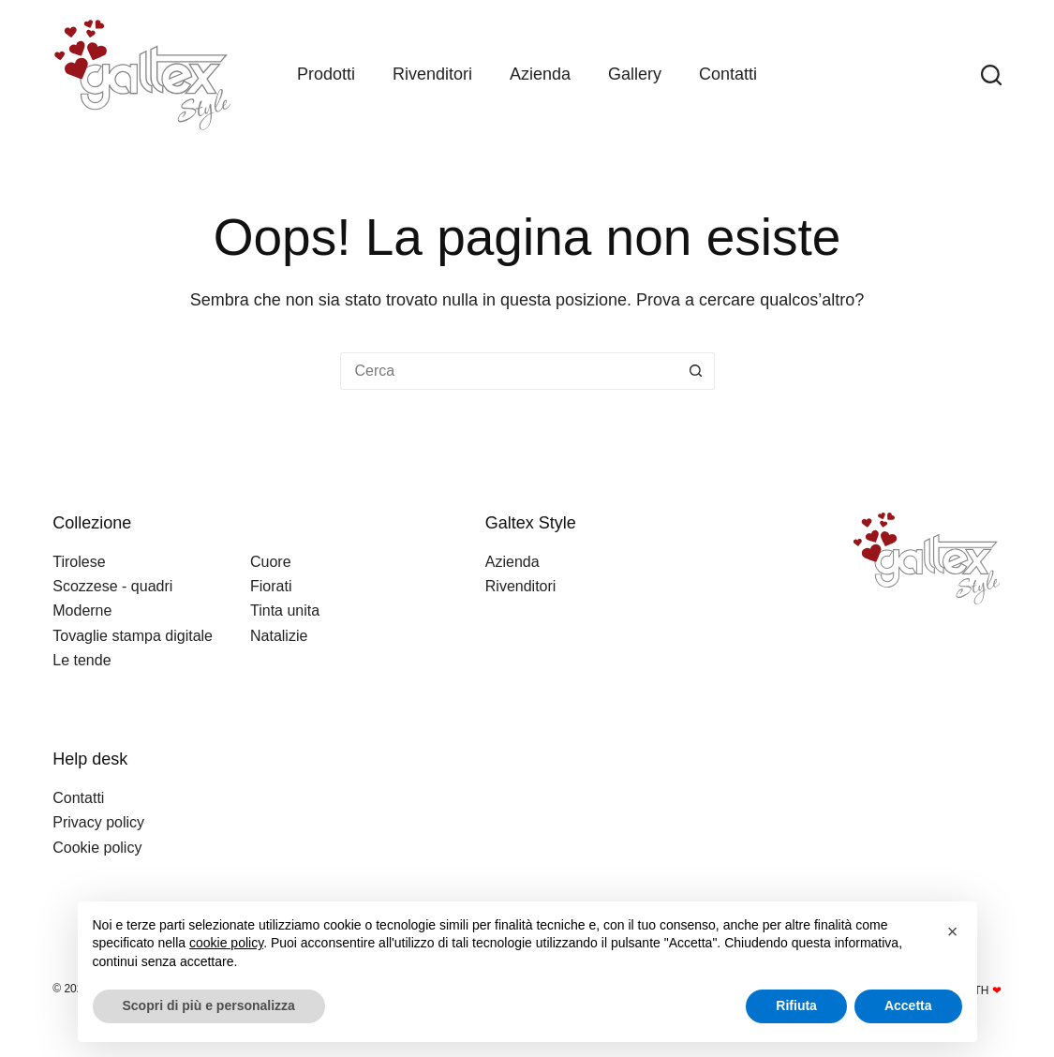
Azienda (540, 74)
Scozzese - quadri (112, 586)
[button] (953, 931)
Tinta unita (284, 610)
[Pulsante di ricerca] (696, 371)
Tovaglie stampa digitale (132, 636)
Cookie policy (96, 848)
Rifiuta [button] (796, 1005)
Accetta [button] (908, 1005)
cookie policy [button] (226, 942)
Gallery (634, 74)
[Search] (991, 75)
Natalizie (278, 636)
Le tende (81, 660)
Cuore (270, 562)
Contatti (728, 74)
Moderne (81, 610)
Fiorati (270, 586)
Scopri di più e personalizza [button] (209, 1005)
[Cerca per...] (508, 371)
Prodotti (326, 74)
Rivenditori (432, 74)
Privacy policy (98, 822)
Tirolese (78, 562)
